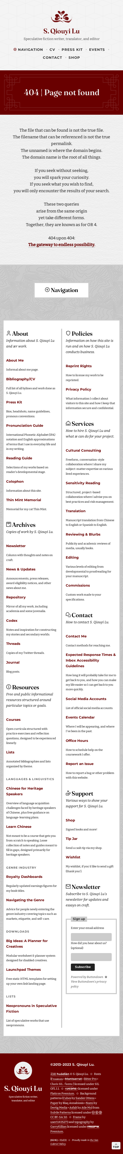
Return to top (62, 309)
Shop (74, 57)
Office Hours (77, 740)
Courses (13, 719)
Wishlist (73, 857)
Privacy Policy (78, 389)
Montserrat (73, 1078)
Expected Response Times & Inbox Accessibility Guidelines (91, 660)
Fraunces (57, 1078)
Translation (76, 511)
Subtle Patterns (60, 1112)
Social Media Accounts (86, 698)
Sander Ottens (84, 1098)
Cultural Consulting (83, 450)
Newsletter (16, 546)
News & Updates (20, 569)
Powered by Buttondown (87, 978)
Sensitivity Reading (83, 483)
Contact (52, 57)
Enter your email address (87, 927)
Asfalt (73, 1107)
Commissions (78, 585)
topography (82, 1121)
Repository (16, 597)
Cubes (67, 1098)
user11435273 (59, 1121)
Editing (72, 557)
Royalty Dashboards (24, 876)
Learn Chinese (18, 826)
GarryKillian (58, 1126)
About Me (15, 360)
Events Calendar (80, 717)
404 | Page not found (61, 92)
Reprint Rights (79, 366)
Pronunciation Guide (24, 425)
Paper (54, 1102)
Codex (11, 620)
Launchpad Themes (23, 969)
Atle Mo (86, 1107)
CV (52, 49)
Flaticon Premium (62, 1093)
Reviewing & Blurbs (83, 534)
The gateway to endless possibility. (61, 244)
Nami (89, 1102)
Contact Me (76, 636)
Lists (10, 752)
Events (97, 49)
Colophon (15, 481)
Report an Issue (79, 763)
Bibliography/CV (20, 379)
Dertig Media (58, 1107)
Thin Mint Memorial (23, 500)
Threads (13, 643)
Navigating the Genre (25, 900)
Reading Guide (19, 458)
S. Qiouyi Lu (61, 31)
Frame (77, 1117)
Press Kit (72, 49)
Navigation (28, 49)
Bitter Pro (90, 1078)
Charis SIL (61, 1083)
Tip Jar (72, 838)
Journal (13, 662)
